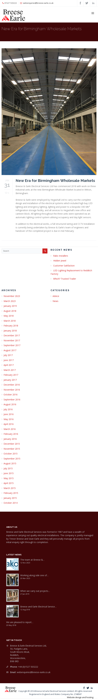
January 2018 (10, 330)
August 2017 (10, 350)
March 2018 (10, 320)
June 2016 (9, 414)
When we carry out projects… (35, 590)
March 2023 (10, 301)
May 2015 (9, 478)
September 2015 (12, 458)
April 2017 (9, 364)
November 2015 (12, 448)
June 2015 (9, 473)
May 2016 (9, 419)
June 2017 (9, 360)
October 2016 (10, 394)
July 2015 (8, 468)
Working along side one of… (34, 575)
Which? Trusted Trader (64, 278)
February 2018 (11, 325)
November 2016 (12, 389)
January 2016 (10, 438)
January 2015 (10, 497)
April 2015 (9, 483)
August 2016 (10, 404)
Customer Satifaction (64, 265)
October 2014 (10, 502)
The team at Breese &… (32, 559)
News (55, 301)
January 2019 (10, 305)
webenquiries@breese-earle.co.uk (33, 672)
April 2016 (9, 424)
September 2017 (12, 345)
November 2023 (12, 296)
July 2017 (8, 355)
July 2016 (8, 409)
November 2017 (12, 340)
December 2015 (12, 443)
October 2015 (10, 453)
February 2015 (11, 492)
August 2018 (10, 310)
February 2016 (11, 433)
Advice (56, 296)
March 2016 (10, 429)
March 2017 (10, 369)
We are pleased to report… (19, 622)
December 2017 (12, 335)
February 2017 (11, 374)
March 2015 (10, 488)
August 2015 (10, 463)
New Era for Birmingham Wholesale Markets (55, 180)
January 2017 (10, 379)
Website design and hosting (80, 697)
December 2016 (12, 384)
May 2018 (9, 315)
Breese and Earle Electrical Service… (38, 606)
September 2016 (12, 399)
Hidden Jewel (59, 260)
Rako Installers (60, 255)
